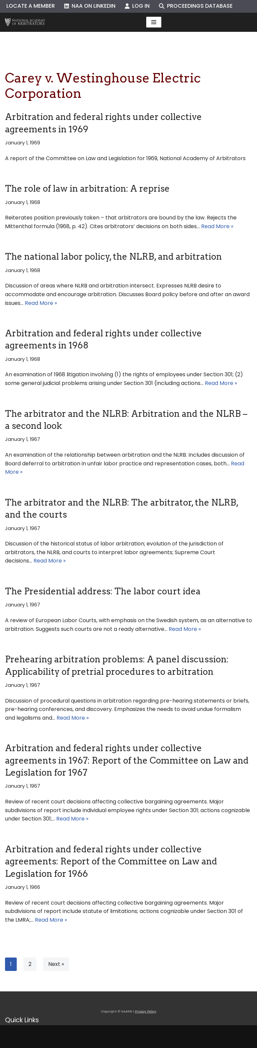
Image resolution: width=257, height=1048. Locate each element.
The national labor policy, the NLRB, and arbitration (113, 256)
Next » (56, 964)
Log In (137, 6)
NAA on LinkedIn (89, 6)
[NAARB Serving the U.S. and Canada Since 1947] (25, 22)
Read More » (217, 226)
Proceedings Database (196, 6)
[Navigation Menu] (154, 22)
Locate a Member (30, 6)
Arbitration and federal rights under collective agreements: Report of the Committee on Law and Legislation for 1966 (111, 861)
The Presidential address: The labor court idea (102, 591)
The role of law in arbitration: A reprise (87, 188)
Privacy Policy (145, 1011)
